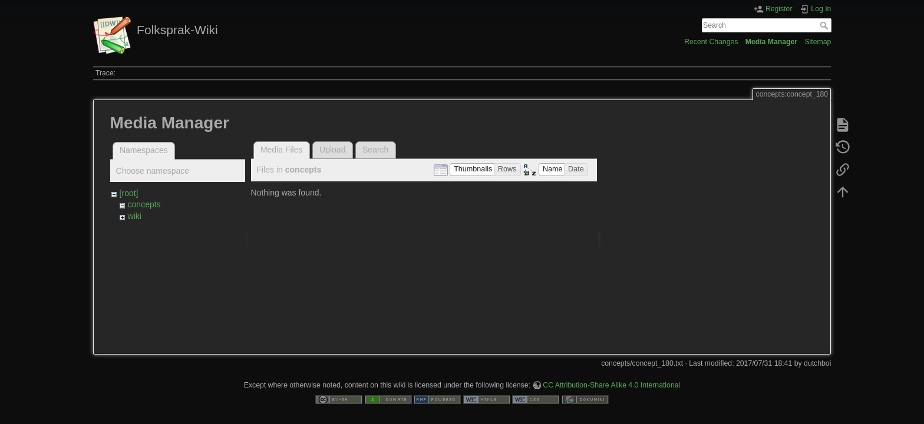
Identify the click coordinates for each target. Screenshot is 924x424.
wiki (134, 216)
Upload (332, 149)
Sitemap (817, 42)
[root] (129, 193)
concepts (144, 204)
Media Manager (771, 42)
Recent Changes (711, 42)
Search (825, 25)
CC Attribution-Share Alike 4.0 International (611, 385)
